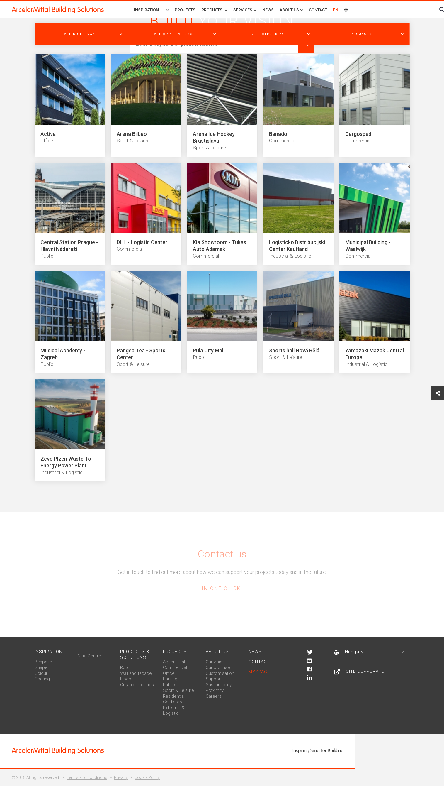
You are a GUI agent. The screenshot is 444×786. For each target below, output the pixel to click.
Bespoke (43, 662)
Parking (170, 679)
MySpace (259, 672)
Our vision (215, 662)
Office (169, 673)
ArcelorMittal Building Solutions (58, 9)
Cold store (173, 701)
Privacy (121, 777)
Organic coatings (137, 684)
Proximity (215, 690)
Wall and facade (136, 673)
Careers (214, 696)
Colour (41, 673)
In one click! (222, 588)
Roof (125, 667)
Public (169, 684)
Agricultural (174, 662)
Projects (185, 10)
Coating (42, 679)
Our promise (218, 667)
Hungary (374, 652)
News (268, 10)
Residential (174, 696)
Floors (126, 679)
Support (214, 679)
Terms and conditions (87, 777)
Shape (41, 667)
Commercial (175, 667)
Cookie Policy (147, 777)
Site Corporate (365, 671)
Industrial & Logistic (174, 710)
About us (217, 651)
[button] (81, 34)
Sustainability (219, 684)
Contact (318, 10)
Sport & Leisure (178, 690)
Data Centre (89, 656)
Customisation (220, 673)
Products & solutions (135, 654)
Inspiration (146, 10)
